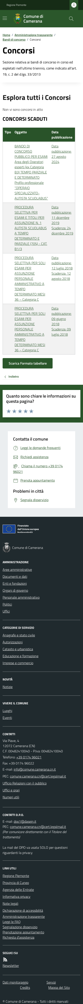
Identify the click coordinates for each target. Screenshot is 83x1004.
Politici (7, 604)
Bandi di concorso (14, 39)
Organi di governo (15, 590)
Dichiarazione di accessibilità (23, 910)
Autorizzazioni (13, 642)
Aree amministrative (17, 569)
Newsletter (11, 965)
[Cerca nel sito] (69, 18)
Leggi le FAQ (12, 921)
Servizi (51, 982)
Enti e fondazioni (15, 583)
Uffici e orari (11, 790)
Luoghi (7, 710)
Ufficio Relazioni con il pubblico (24, 783)
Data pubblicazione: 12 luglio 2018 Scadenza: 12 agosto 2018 (62, 268)
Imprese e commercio (18, 662)
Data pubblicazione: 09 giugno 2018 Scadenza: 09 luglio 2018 (61, 321)
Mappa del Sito (59, 987)
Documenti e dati (15, 576)
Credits (25, 987)
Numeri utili (11, 797)
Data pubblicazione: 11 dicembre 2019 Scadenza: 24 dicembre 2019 (62, 220)
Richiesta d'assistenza (18, 937)
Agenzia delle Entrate (18, 889)
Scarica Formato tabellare (28, 363)
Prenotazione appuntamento (23, 932)
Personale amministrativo (21, 597)
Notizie (8, 686)
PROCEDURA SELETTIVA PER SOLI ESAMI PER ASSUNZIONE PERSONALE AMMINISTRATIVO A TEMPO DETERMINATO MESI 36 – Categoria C (30, 278)
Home (6, 35)
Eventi (7, 717)
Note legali (10, 903)
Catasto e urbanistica (18, 649)
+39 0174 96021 (29, 757)
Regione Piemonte (16, 5)
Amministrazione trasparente (34, 35)
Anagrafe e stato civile (19, 635)
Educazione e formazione (20, 656)
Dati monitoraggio (15, 982)
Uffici (6, 611)
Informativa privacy (16, 896)
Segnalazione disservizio (20, 927)
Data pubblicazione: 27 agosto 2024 (61, 154)
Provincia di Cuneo (16, 882)
